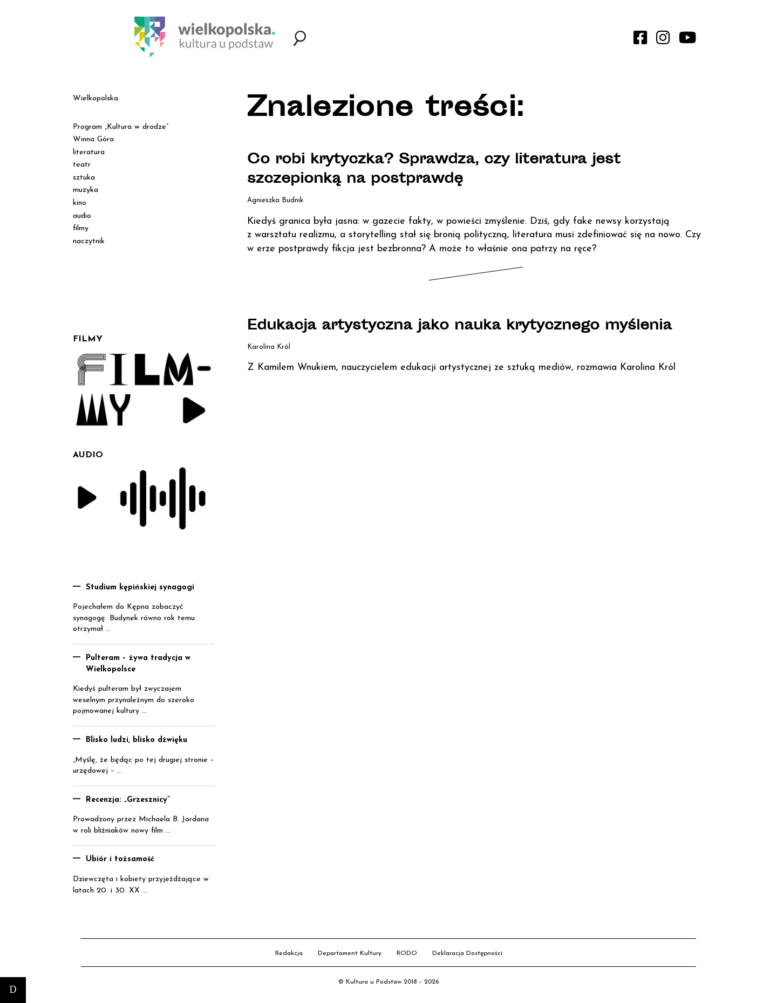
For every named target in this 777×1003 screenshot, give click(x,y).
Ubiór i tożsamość (120, 859)
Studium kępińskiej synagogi (140, 587)
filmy (80, 228)
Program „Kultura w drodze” (120, 127)
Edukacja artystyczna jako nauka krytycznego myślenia (438, 336)
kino (79, 203)
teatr (82, 165)
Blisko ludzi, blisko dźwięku (136, 740)
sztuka (84, 178)
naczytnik (89, 241)
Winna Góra (93, 139)
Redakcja (289, 953)
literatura (89, 152)
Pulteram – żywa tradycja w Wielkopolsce (138, 664)
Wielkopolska (95, 98)
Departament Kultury (349, 953)
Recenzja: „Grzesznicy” (128, 800)
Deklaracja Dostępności (467, 953)
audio (82, 216)
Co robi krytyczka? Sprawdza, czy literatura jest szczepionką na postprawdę (450, 170)
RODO (407, 953)
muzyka (85, 190)
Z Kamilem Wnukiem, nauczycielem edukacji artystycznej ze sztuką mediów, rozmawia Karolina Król (461, 387)
